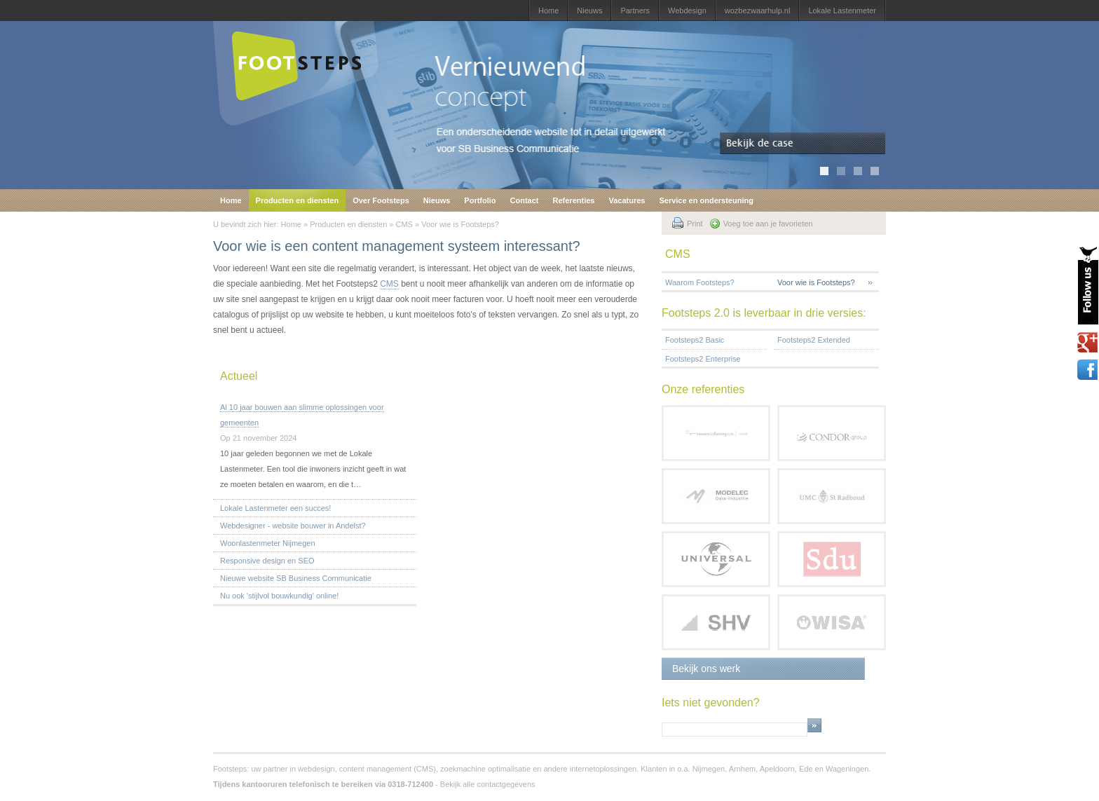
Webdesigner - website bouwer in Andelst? (293, 525)
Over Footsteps (381, 200)
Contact (524, 200)
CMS (404, 224)
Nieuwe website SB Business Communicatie (295, 578)
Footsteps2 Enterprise (703, 359)
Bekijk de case (803, 143)
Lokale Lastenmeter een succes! (275, 508)
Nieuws (589, 10)
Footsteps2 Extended (813, 340)
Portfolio (480, 200)
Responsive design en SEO (267, 560)
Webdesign (687, 10)
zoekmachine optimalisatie (485, 769)
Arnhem (742, 769)
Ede (806, 769)
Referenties (574, 200)
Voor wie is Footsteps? (460, 224)
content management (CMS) (387, 769)
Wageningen (847, 769)
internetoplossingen (603, 769)
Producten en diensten (297, 200)
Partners (635, 10)
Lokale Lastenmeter (842, 10)
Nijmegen (708, 769)
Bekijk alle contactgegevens (487, 784)
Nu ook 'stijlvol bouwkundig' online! (279, 595)
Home (548, 10)
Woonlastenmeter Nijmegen (267, 543)
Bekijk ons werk (706, 668)
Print (695, 223)
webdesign (316, 769)
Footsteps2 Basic (694, 340)
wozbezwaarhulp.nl (758, 10)
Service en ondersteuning (706, 200)
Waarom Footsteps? (700, 282)
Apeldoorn (777, 769)
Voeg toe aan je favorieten (768, 223)
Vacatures (626, 200)
